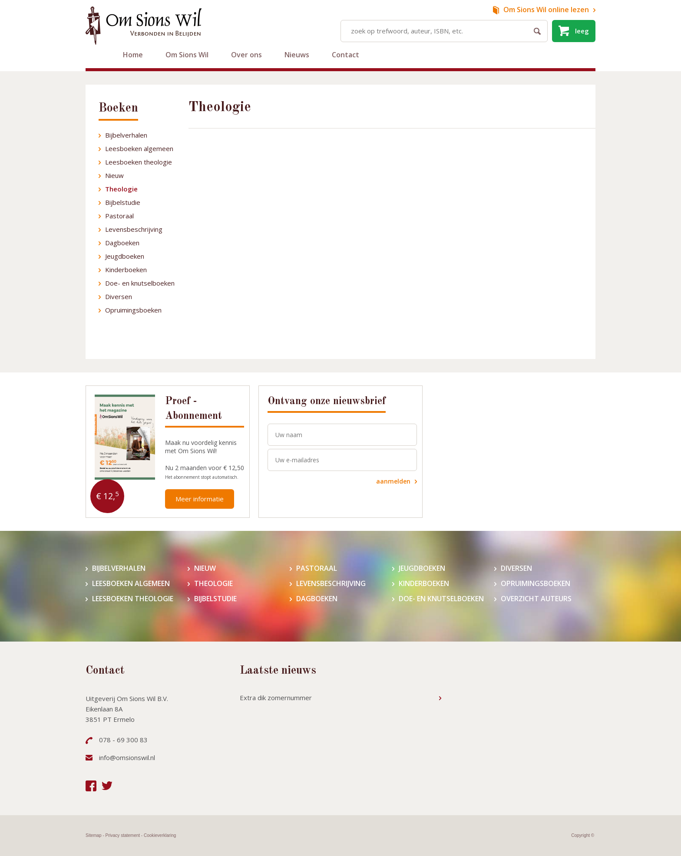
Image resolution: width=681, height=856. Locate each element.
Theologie (121, 188)
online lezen (546, 9)
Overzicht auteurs (536, 598)
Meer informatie (199, 498)
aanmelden (393, 481)
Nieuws (296, 54)
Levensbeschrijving (133, 229)
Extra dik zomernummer (276, 697)
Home (133, 54)
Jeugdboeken (124, 256)
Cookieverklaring (160, 835)
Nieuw (114, 175)
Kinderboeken (126, 269)
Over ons (246, 54)
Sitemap (94, 835)
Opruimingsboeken (133, 310)
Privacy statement (123, 835)
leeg (582, 30)
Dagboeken (122, 242)
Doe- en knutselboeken (140, 283)
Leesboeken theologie (138, 162)
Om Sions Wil (186, 54)
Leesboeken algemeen (139, 148)
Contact (345, 54)
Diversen (118, 296)
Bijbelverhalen (126, 135)
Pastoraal (119, 215)
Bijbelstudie (122, 202)
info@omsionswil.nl (127, 757)
